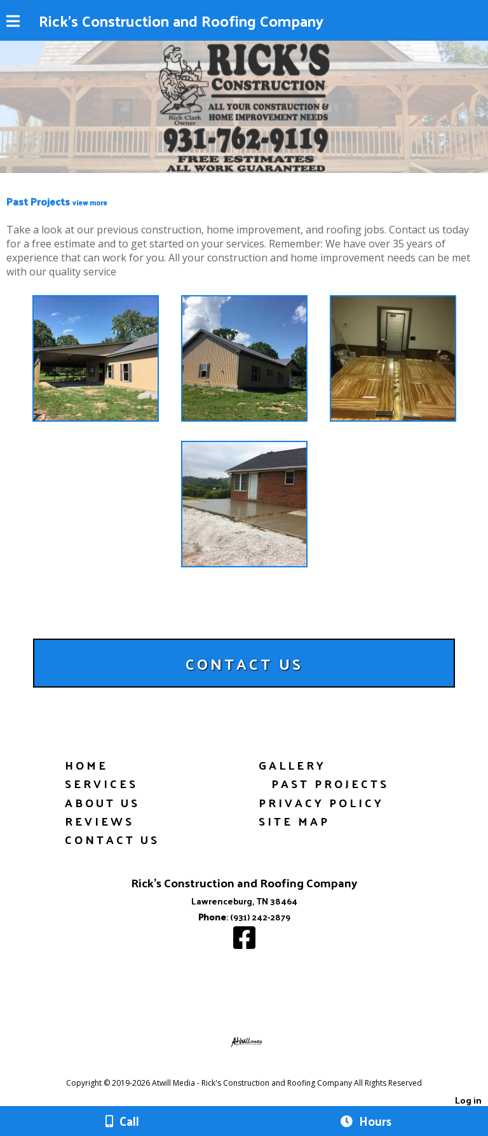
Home (86, 764)
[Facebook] (244, 944)
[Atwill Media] (255, 1068)
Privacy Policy (321, 802)
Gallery (292, 764)
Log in (468, 1099)
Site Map (294, 820)
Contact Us (112, 839)
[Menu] (13, 23)
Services (101, 783)
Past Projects (330, 783)
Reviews (99, 820)
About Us (102, 802)
